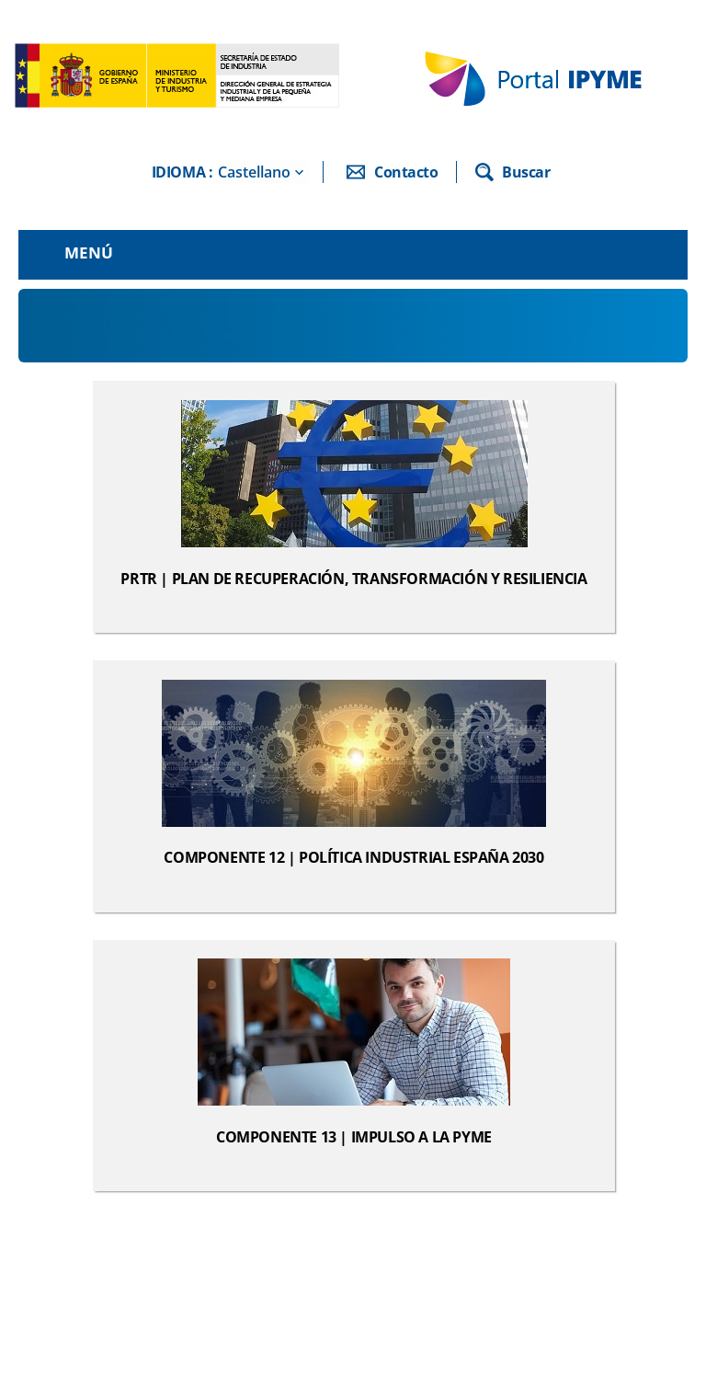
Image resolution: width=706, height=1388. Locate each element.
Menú (88, 252)
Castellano (254, 172)
